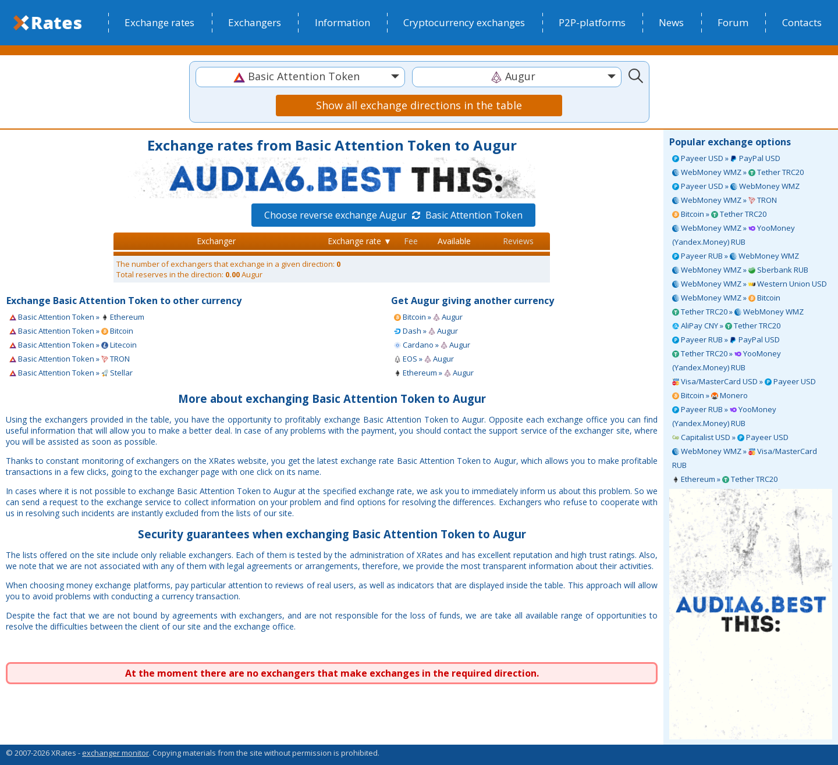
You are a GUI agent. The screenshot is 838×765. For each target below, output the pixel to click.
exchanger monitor (115, 753)
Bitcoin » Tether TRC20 (719, 214)
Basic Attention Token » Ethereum (76, 317)
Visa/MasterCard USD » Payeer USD (744, 381)
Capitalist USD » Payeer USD (730, 437)
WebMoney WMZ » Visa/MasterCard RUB (744, 458)
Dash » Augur (426, 331)
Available (454, 240)
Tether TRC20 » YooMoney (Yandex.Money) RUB (726, 360)
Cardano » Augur (432, 344)
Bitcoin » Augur (428, 317)
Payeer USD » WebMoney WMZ (736, 186)
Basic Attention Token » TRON (69, 358)
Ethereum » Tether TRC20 (724, 479)
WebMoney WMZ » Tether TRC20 (738, 172)
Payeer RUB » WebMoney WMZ (735, 256)
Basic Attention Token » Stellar (71, 372)
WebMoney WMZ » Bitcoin (726, 297)
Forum (733, 22)
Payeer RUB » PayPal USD (726, 339)
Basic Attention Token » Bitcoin (71, 331)
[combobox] (300, 77)
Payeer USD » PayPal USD (726, 158)
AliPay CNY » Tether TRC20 (726, 325)
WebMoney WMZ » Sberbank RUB (740, 269)
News (671, 22)
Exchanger (216, 240)
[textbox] (300, 76)
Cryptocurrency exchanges (464, 22)
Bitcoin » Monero (710, 395)
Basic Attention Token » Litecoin (73, 344)
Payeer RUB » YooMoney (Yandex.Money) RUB (724, 416)
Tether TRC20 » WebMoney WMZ (738, 311)
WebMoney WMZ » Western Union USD (749, 283)
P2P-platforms (592, 22)
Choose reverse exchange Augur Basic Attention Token (393, 215)
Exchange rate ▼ (360, 240)
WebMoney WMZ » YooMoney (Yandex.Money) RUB (733, 235)
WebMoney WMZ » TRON (724, 200)
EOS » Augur (424, 358)
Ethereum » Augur (434, 372)
